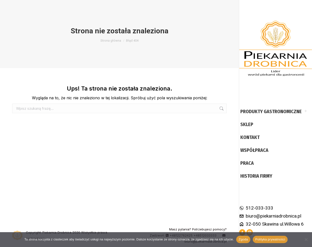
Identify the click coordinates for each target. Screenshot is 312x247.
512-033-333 (256, 208)
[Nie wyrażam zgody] (305, 239)
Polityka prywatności (270, 239)
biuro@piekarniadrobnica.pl (270, 216)
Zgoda (243, 239)
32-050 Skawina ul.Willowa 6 (271, 224)
